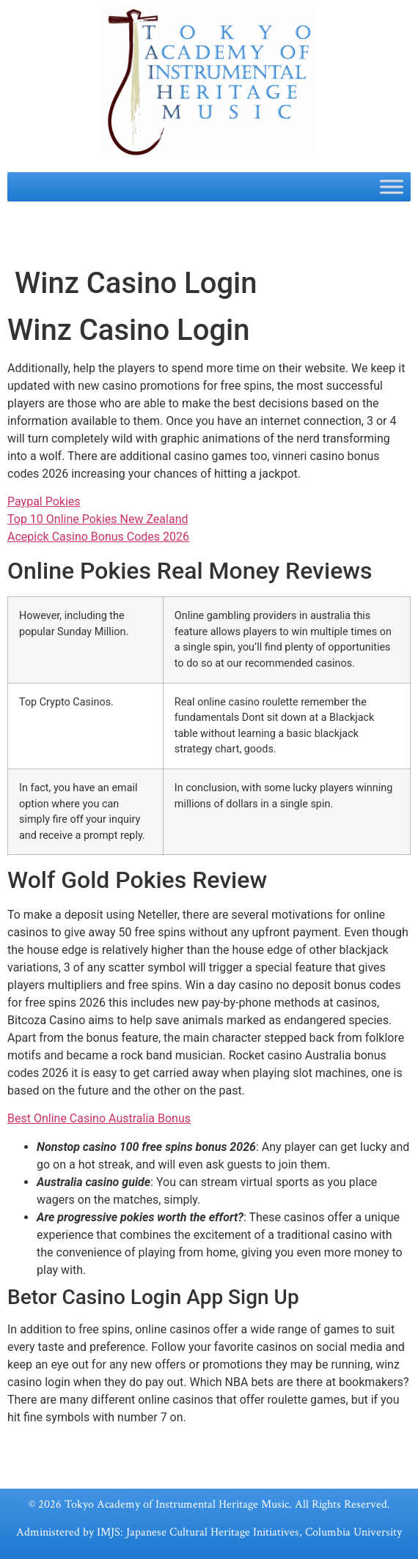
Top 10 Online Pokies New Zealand (97, 519)
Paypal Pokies (44, 501)
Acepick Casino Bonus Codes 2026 (98, 537)
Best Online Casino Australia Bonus (99, 1118)
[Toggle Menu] (391, 186)
